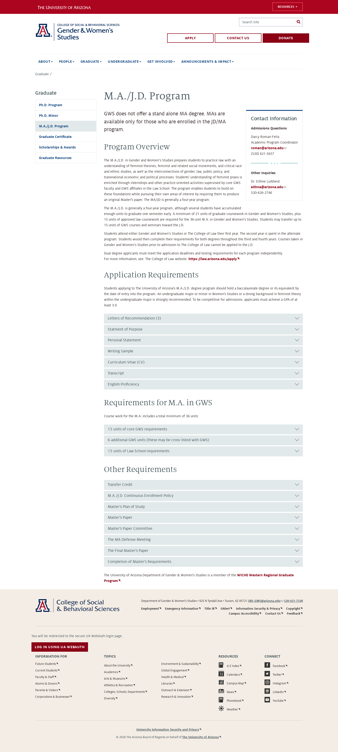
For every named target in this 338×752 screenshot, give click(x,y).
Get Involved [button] (161, 61)
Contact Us (238, 38)
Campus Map (231, 682)
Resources (287, 6)
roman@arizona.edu (268, 148)
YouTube (274, 699)
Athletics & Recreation (118, 685)
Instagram (275, 682)
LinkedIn (274, 691)
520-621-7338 (293, 601)
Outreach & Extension (175, 690)
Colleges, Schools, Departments (124, 692)
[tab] (203, 318)
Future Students (45, 664)
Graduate (42, 74)
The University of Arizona (200, 737)
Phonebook (230, 699)
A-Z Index (229, 665)
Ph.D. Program (50, 105)
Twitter (273, 673)
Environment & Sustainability (180, 664)
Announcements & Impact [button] (207, 61)
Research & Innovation (176, 696)
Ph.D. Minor (48, 115)
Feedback (293, 613)
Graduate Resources (55, 158)
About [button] (45, 61)
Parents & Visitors (46, 690)
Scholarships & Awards (57, 147)
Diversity (109, 698)
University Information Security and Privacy (167, 729)
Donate (286, 38)
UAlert (225, 608)
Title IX (209, 608)
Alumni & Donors (46, 683)
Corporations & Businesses (52, 696)
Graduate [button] (91, 61)
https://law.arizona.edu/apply (212, 259)
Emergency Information (181, 608)
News (226, 691)
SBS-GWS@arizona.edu (265, 601)
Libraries (167, 683)
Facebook (275, 665)
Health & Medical (172, 677)
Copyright (293, 608)
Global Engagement (174, 670)
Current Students (46, 670)
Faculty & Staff (44, 677)
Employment (150, 608)
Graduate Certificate (55, 137)
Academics (111, 672)
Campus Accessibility (244, 613)
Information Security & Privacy (258, 608)
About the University (117, 665)
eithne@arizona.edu (268, 187)
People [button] (66, 61)
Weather (228, 708)
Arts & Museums (114, 678)
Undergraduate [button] (124, 61)
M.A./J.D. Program (53, 126)
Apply (190, 38)
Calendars (229, 673)
